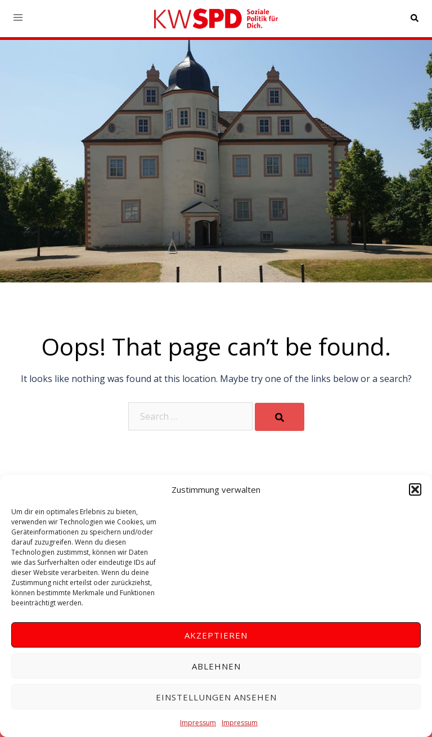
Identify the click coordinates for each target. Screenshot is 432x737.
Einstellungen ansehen (216, 697)
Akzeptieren (216, 635)
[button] (415, 489)
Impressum (198, 722)
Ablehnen (216, 666)
